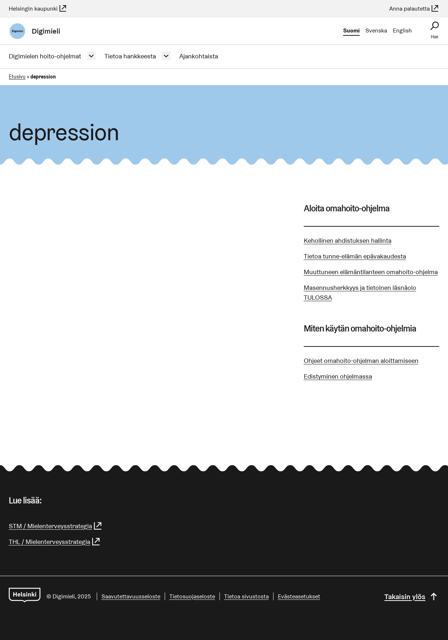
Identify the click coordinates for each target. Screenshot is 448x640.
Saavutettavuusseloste (131, 596)
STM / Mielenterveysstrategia (56, 526)
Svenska (376, 30)
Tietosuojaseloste (192, 596)
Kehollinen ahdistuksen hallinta (347, 240)
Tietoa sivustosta (246, 596)
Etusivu (17, 76)
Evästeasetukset (299, 596)
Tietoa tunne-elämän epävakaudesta (355, 256)
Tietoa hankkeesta (130, 56)
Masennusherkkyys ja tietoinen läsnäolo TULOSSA (360, 292)
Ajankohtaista (198, 56)
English (402, 30)
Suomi (351, 30)
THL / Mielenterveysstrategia (55, 542)
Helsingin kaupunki (38, 8)
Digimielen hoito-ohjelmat (45, 56)
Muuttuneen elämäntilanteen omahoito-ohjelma (371, 272)
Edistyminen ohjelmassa (338, 376)
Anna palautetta (414, 8)
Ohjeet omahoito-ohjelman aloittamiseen (361, 360)
